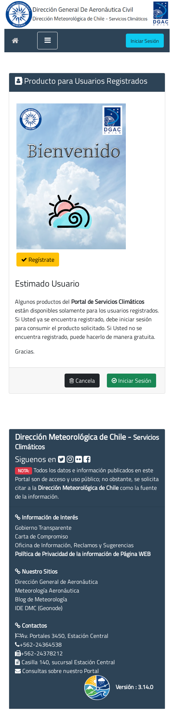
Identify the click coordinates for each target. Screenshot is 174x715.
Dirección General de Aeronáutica (56, 581)
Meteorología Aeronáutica (47, 590)
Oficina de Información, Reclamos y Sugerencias (74, 545)
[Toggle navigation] (47, 40)
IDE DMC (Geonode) (38, 608)
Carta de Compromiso (41, 536)
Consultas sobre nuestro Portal (60, 670)
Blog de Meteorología (41, 599)
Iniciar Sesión (131, 380)
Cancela (82, 380)
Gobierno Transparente (43, 527)
